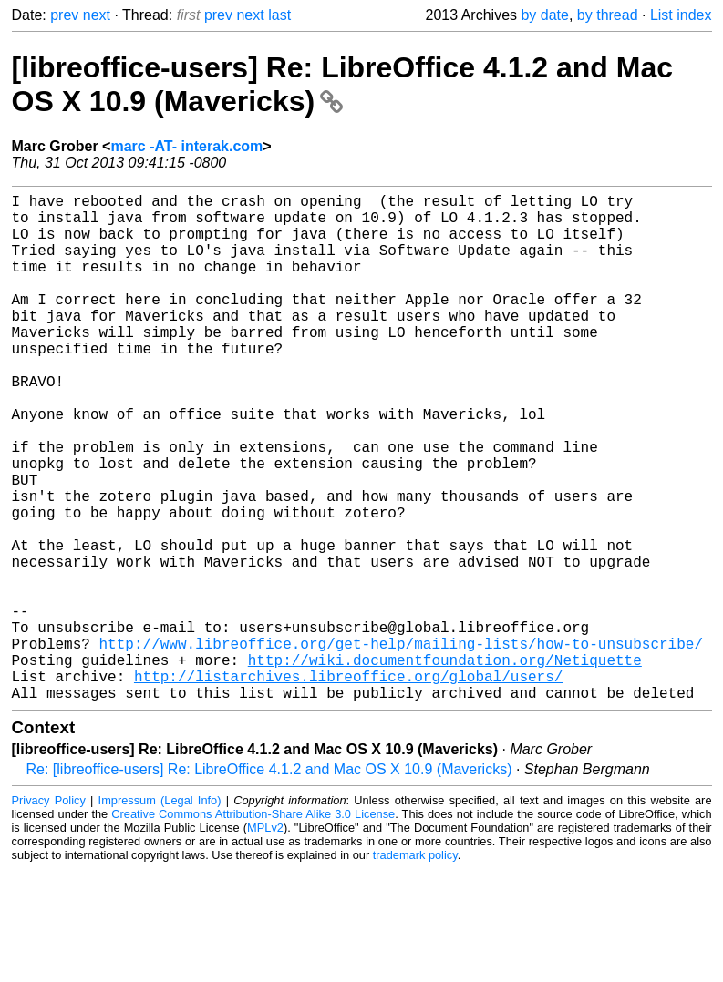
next (96, 15)
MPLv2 (265, 940)
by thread (607, 15)
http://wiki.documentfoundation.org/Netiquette (445, 765)
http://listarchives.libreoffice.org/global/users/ (348, 785)
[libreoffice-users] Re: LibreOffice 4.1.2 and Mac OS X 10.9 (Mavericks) (343, 84)
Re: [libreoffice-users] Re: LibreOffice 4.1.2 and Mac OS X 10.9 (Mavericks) (269, 882)
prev (64, 15)
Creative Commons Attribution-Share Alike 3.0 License (253, 927)
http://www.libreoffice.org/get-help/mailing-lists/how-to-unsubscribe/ (401, 745)
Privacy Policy (49, 913)
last (279, 15)
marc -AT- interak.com (186, 146)
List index (681, 15)
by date (544, 15)
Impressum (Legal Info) (160, 913)
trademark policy (415, 968)
